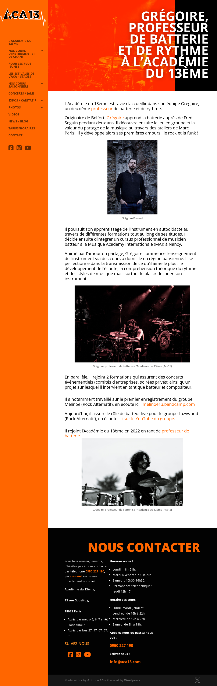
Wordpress (132, 680)
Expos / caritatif (22, 100)
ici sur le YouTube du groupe (146, 418)
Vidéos (13, 114)
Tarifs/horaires (21, 128)
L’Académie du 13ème (20, 42)
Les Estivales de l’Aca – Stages (21, 75)
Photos (14, 107)
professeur (102, 108)
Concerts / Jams (21, 93)
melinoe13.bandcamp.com (169, 404)
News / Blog (18, 121)
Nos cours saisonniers (18, 85)
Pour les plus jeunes (19, 65)
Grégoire (115, 118)
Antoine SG (95, 680)
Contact (15, 135)
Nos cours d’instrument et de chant (21, 54)
